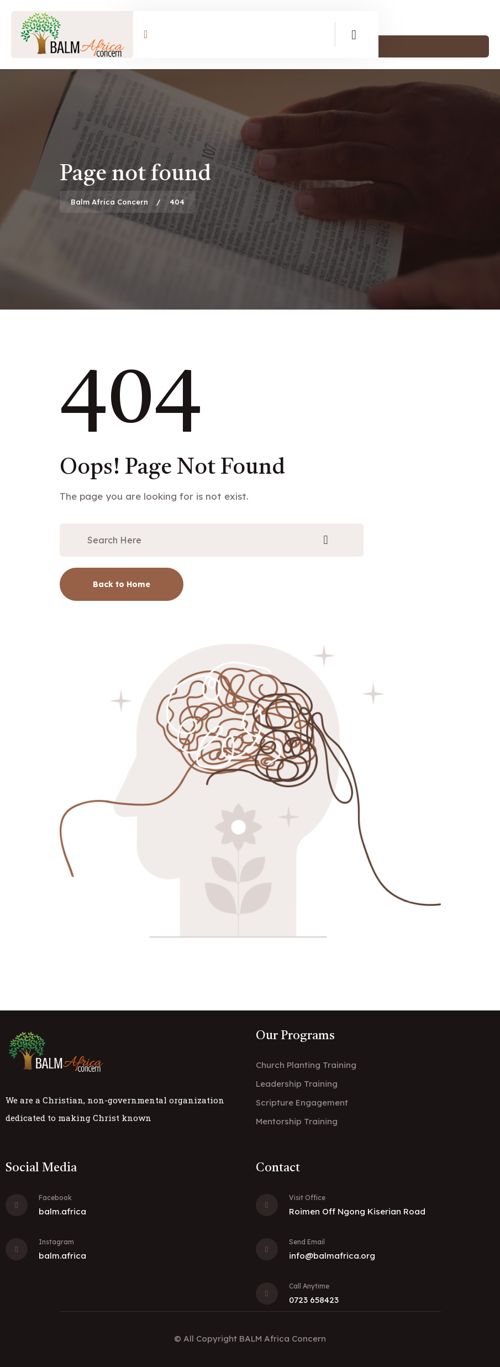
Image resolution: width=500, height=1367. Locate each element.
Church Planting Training (306, 1065)
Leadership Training (297, 1083)
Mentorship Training (297, 1121)
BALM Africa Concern (282, 1338)
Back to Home (121, 584)
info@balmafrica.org (332, 1255)
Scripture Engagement (302, 1102)
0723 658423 (314, 1300)
